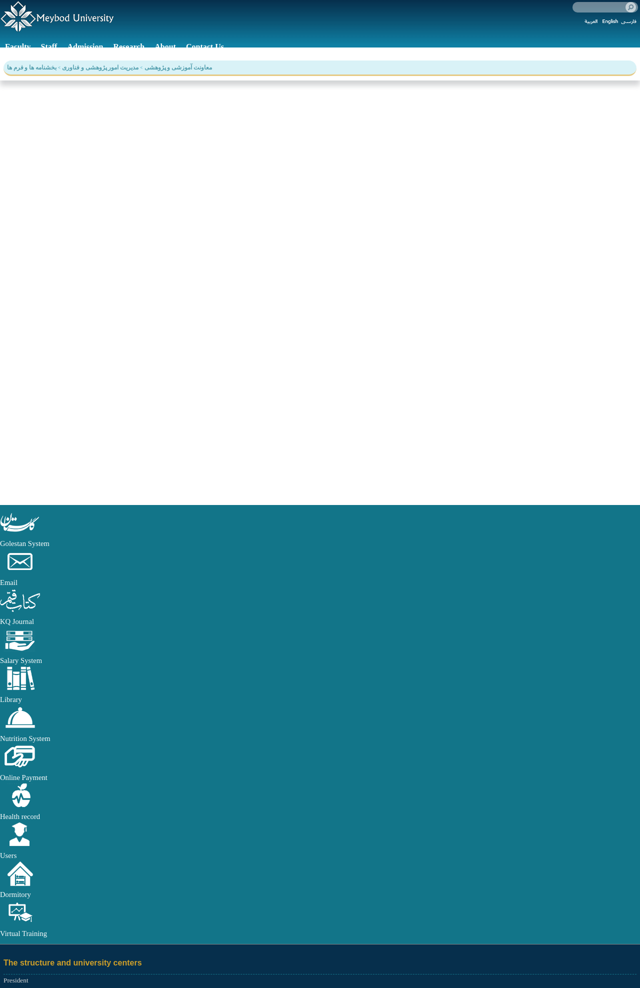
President (16, 980)
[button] (20, 532)
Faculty (18, 46)
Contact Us (205, 46)
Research (128, 46)
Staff (49, 46)
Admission (85, 46)
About (165, 46)
